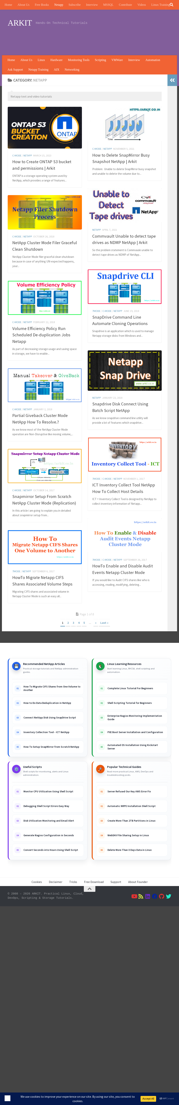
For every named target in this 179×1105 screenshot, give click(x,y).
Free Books (42, 4)
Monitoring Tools (78, 60)
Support (116, 882)
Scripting (100, 60)
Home (8, 4)
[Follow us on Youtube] (134, 896)
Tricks (73, 882)
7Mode (96, 350)
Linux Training (160, 4)
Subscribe (74, 4)
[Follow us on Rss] (141, 896)
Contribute (125, 4)
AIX (56, 69)
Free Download (94, 882)
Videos (141, 4)
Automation (152, 60)
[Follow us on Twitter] (168, 896)
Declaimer (55, 882)
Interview (92, 4)
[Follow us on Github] (161, 896)
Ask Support (15, 69)
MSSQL (108, 4)
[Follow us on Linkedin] (148, 896)
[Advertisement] (101, 39)
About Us (23, 4)
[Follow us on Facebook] (154, 896)
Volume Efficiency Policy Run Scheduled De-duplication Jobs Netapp (41, 374)
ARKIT (20, 22)
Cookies (37, 882)
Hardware (56, 60)
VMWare (117, 60)
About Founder (138, 882)
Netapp (58, 4)
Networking (72, 69)
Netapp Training (38, 69)
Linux (41, 60)
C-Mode (16, 155)
